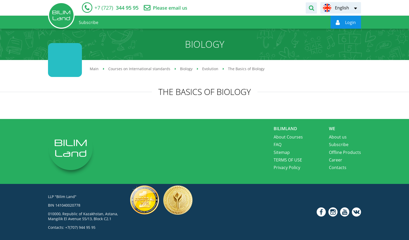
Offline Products (345, 152)
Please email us (170, 8)
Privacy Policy (287, 167)
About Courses (288, 137)
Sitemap (282, 152)
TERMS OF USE (288, 160)
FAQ (277, 144)
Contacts (337, 167)
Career (335, 160)
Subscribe (338, 144)
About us (338, 137)
